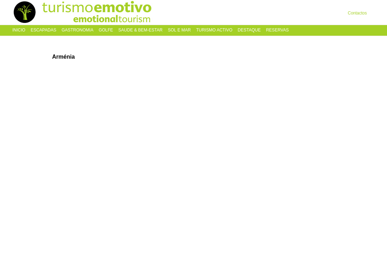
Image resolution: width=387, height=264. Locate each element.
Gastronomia (77, 30)
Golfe (106, 30)
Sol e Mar (179, 30)
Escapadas (43, 30)
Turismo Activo (214, 30)
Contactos (357, 13)
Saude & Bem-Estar (140, 30)
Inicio (18, 30)
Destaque (249, 30)
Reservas (277, 30)
